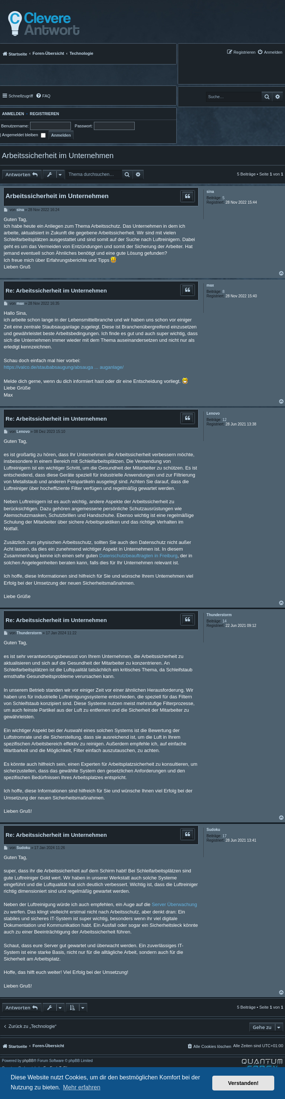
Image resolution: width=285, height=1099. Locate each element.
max (210, 285)
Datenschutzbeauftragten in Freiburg (138, 555)
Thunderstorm (219, 615)
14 (224, 621)
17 (224, 836)
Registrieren (44, 113)
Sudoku (213, 830)
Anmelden (12, 113)
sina (210, 192)
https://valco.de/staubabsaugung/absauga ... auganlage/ (64, 367)
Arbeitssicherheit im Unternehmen (58, 155)
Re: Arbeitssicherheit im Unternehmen (56, 290)
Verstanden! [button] (243, 1083)
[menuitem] (269, 52)
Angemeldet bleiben (23, 135)
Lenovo (213, 413)
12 (224, 420)
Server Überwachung (174, 904)
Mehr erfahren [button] (82, 1087)
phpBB (28, 1061)
